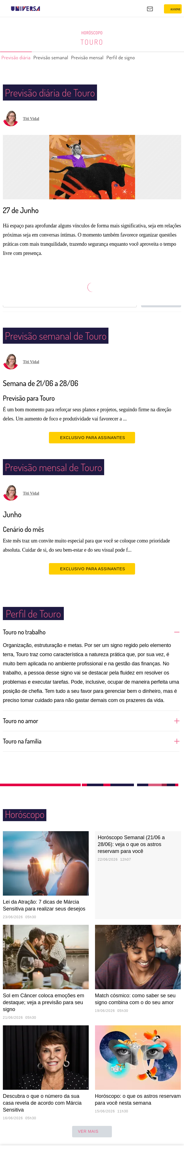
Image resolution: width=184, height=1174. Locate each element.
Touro (92, 42)
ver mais (92, 1131)
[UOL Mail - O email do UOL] (150, 8)
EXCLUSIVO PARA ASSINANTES (92, 437)
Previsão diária (18, 57)
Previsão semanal (59, 57)
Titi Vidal (31, 119)
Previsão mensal (102, 57)
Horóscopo (92, 33)
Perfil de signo (141, 57)
